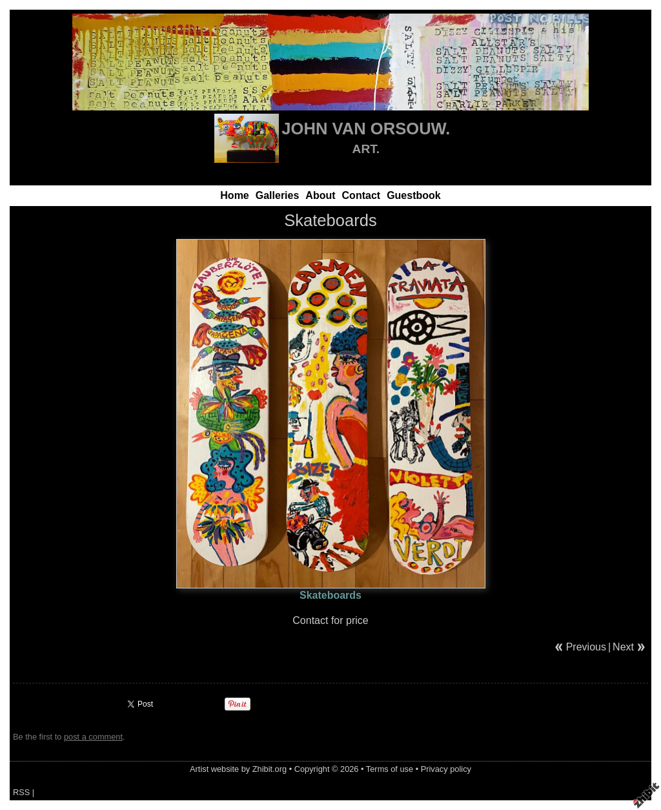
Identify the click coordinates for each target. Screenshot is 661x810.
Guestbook (414, 195)
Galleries (278, 195)
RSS (21, 792)
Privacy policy (446, 769)
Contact (361, 195)
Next (623, 646)
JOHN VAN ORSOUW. (365, 128)
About (320, 195)
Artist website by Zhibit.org (238, 769)
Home (234, 195)
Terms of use (389, 769)
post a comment (93, 737)
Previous (586, 646)
